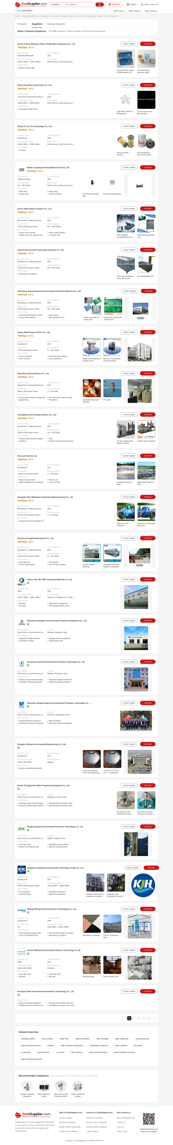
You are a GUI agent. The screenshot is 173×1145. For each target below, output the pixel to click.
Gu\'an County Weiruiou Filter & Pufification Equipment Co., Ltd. (46, 44)
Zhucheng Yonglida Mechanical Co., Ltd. (35, 538)
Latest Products (92, 1131)
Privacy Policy (122, 1131)
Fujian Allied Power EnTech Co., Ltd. (33, 332)
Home (17, 16)
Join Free (154, 4)
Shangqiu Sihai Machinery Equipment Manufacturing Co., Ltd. (45, 497)
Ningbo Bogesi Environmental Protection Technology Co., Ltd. (55, 827)
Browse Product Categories (96, 1122)
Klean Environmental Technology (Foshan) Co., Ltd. (40, 250)
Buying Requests (56, 24)
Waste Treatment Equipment (85, 16)
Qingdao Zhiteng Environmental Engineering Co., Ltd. (41, 744)
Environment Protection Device (61, 16)
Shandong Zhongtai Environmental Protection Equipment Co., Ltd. (57, 621)
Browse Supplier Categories (96, 1127)
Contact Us (121, 1122)
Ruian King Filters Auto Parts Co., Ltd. (34, 85)
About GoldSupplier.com (126, 1118)
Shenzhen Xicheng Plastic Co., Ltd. (33, 374)
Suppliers (37, 24)
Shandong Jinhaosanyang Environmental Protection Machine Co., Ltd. (49, 291)
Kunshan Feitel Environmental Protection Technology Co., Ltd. (45, 991)
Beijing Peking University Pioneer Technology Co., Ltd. (52, 909)
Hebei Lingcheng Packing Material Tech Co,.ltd (48, 168)
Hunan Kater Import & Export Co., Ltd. (34, 209)
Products (22, 24)
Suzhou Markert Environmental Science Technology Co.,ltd (53, 950)
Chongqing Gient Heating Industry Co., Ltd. (37, 415)
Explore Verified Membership (69, 1127)
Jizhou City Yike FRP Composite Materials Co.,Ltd (49, 580)
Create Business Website (68, 1131)
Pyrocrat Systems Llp (27, 456)
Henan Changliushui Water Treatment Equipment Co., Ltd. (43, 785)
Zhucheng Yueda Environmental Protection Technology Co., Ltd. (56, 662)
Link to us (120, 1127)
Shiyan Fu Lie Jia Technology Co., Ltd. (34, 126)
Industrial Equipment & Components (34, 16)
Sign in (147, 4)
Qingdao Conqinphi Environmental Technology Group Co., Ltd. (55, 868)
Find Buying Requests (67, 1122)
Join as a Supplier (65, 1118)
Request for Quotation (94, 1118)
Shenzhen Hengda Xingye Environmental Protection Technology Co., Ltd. (60, 703)
